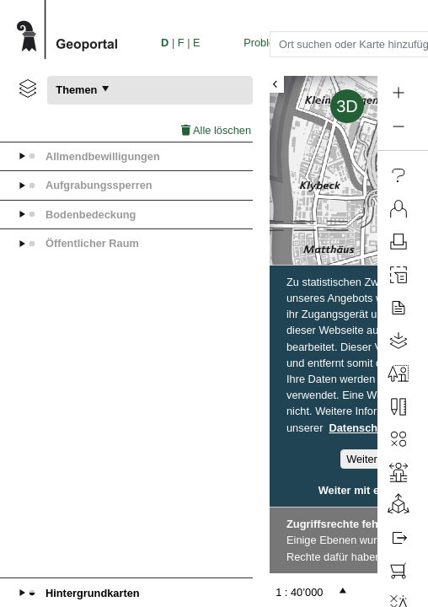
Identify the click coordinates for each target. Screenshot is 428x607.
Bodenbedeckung (90, 214)
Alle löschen (216, 130)
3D (347, 106)
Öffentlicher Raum (92, 243)
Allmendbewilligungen (102, 156)
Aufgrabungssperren (98, 185)
